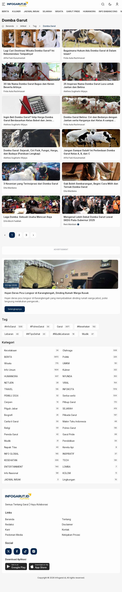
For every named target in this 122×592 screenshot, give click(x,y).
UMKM (66, 363)
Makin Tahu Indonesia (74, 421)
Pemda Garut (11, 434)
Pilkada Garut (70, 415)
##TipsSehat (33, 334)
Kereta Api (68, 447)
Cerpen (8, 402)
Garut (60, 326)
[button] (110, 4)
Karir (7, 529)
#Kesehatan (83, 326)
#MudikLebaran (61, 334)
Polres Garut (69, 428)
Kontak (65, 529)
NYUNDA (67, 376)
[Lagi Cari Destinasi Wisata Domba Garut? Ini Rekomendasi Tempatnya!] (31, 38)
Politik (66, 356)
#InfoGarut (10, 326)
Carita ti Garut (11, 421)
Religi (7, 428)
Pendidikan (69, 440)
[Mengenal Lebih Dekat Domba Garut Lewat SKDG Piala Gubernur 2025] (91, 205)
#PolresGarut (37, 326)
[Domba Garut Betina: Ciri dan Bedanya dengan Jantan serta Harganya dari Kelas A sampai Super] (91, 105)
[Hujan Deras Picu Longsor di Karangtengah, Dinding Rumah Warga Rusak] (61, 274)
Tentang (66, 519)
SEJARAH (47, 11)
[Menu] (3, 4)
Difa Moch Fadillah (12, 221)
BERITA (5, 11)
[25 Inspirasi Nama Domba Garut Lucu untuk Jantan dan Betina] (91, 72)
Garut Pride (69, 434)
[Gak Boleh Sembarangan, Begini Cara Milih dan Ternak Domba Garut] (91, 171)
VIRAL (66, 382)
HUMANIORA (89, 11)
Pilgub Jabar (11, 408)
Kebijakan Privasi (71, 534)
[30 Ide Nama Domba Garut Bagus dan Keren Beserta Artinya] (31, 72)
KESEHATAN (10, 460)
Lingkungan (69, 479)
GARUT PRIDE (73, 11)
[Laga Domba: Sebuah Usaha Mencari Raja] (31, 205)
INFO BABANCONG (108, 11)
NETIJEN (8, 382)
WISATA (59, 11)
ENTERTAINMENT (13, 466)
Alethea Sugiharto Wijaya (75, 91)
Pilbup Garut (69, 402)
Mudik (85, 334)
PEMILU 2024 (11, 395)
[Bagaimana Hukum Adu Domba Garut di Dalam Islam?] (91, 38)
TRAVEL (8, 389)
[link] (103, 4)
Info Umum (9, 369)
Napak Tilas (10, 447)
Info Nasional (11, 473)
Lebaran (9, 334)
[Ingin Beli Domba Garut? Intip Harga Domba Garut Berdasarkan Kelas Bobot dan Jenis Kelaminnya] (31, 105)
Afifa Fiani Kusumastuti (14, 58)
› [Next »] (33, 235)
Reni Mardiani (70, 224)
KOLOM (67, 473)
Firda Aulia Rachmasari (74, 58)
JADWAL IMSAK (31, 11)
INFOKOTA (68, 389)
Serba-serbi (69, 395)
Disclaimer (67, 524)
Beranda (9, 519)
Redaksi (9, 524)
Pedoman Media (14, 534)
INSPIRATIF (68, 453)
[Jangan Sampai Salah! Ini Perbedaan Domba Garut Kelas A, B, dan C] (91, 138)
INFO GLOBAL (11, 453)
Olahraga (67, 350)
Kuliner (66, 369)
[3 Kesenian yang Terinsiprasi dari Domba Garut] (31, 171)
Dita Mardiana (10, 188)
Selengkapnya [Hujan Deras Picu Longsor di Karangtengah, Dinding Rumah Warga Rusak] (15, 309)
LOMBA (66, 466)
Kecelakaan (10, 350)
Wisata (7, 363)
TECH (66, 460)
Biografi (8, 415)
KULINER (16, 11)
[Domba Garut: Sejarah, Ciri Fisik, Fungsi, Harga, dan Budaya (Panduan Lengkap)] (31, 138)
